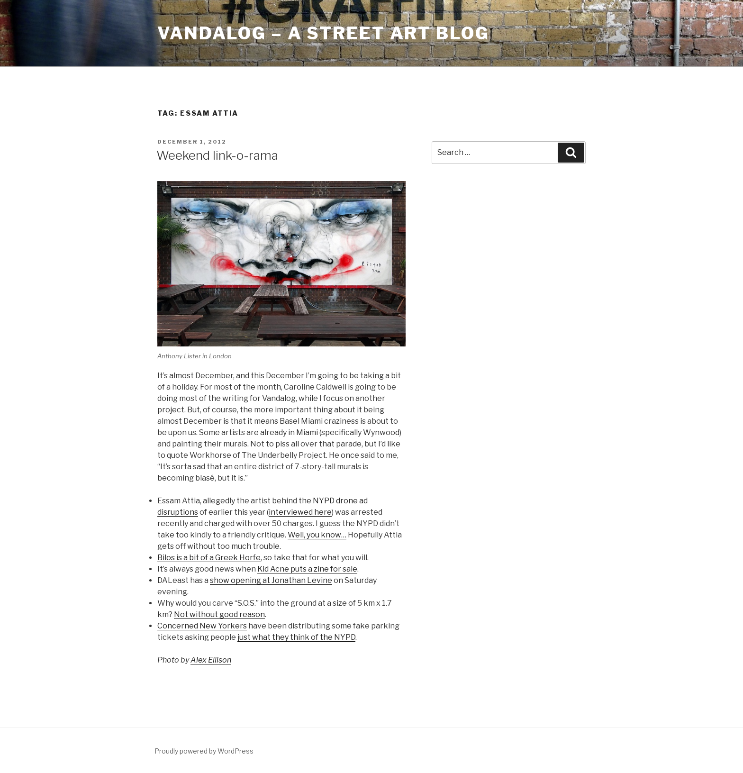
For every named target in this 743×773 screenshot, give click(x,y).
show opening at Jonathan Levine (271, 580)
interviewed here (300, 512)
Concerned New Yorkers (202, 625)
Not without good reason (219, 614)
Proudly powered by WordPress (204, 751)
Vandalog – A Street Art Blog (323, 33)
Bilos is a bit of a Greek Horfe (209, 557)
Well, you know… (317, 534)
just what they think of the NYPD (296, 637)
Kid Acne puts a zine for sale (307, 568)
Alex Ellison (210, 659)
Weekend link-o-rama (217, 155)
